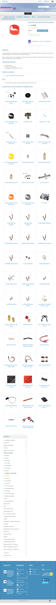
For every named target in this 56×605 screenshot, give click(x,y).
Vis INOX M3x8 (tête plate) (11, 304)
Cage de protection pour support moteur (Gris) (27, 203)
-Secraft (6, 458)
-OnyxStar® (7, 460)
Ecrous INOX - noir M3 (28, 121)
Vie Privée (20, 589)
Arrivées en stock (22, 578)
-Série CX (7, 478)
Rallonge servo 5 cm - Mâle (44, 121)
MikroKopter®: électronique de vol (11, 529)
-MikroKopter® (8, 465)
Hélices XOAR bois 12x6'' (11, 345)
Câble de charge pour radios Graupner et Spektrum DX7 (27, 426)
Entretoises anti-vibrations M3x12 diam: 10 (44, 386)
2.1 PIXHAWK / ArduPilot (9, 440)
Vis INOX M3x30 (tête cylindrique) (28, 223)
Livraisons (33, 571)
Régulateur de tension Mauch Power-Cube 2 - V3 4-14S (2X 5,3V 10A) (10, 573)
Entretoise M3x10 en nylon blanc (28, 162)
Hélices (5, 519)
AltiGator (28, 600)
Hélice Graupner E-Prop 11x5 (11, 426)
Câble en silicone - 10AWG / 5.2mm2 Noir (11, 386)
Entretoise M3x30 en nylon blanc (44, 162)
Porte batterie (44, 203)
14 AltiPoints (41, 41)
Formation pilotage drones (10, 516)
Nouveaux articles (20, 574)
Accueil (39, 1)
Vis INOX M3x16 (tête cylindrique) (11, 243)
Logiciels (6, 524)
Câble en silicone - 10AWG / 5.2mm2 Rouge (28, 386)
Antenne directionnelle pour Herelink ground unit (10, 583)
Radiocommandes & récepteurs (11, 544)
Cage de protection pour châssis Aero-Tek (44, 325)
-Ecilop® (7, 470)
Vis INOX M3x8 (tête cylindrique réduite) (28, 284)
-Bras (6, 498)
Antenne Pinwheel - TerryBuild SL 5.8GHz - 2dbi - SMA (44, 305)
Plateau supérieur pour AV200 (44, 101)
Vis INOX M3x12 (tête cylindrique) (44, 243)
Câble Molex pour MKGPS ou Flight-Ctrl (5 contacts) (27, 345)
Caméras (6, 448)
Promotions (6, 553)
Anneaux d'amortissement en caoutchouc (27, 142)
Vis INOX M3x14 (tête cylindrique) (11, 263)
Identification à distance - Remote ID (12, 521)
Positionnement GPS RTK (9, 541)
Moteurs (5, 536)
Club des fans (7, 503)
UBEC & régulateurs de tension (11, 546)
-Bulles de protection (9, 496)
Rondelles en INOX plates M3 (11, 284)
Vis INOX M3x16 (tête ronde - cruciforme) (28, 305)
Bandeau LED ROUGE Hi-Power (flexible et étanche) (28, 406)
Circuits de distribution (9, 501)
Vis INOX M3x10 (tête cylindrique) (27, 243)
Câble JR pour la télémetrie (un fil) (11, 406)
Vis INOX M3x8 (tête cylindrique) (44, 223)
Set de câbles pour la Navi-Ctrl (44, 365)
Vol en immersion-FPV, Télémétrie (11, 549)
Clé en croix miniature (44, 182)
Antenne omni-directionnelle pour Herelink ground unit (10, 591)
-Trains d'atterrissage (9, 493)
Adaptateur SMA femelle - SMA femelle (11, 325)
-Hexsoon (7, 455)
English (49, 601)
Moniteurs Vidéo (7, 534)
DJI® (5, 506)
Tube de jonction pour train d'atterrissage (11, 142)
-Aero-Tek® (7, 463)
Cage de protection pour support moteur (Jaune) (11, 163)
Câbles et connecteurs (9, 450)
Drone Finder (4, 1)
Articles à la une (7, 555)
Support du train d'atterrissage (28, 182)
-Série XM (7, 483)
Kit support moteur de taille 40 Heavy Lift (11, 102)
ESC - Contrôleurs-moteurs (9, 513)
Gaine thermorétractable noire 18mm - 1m (44, 406)
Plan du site (33, 569)
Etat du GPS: (46, 569)
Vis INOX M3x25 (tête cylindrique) (11, 223)
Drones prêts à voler (8, 508)
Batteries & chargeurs (9, 445)
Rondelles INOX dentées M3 (44, 263)
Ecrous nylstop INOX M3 (27, 263)
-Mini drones (7, 491)
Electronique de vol (8, 511)
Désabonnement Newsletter (22, 592)
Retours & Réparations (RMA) (21, 581)
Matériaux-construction (9, 526)
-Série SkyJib (8, 480)
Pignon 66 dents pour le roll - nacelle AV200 (28, 102)
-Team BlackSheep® (9, 488)
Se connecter (46, 1)
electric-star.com (34, 574)
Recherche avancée (20, 570)
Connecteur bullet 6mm (27, 324)
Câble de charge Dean (44, 345)
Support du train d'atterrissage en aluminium (44, 142)
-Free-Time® (8, 468)
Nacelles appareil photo (9, 539)
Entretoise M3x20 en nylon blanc (11, 182)
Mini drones (6, 531)
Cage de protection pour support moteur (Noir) (11, 122)
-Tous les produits (9, 486)
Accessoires (6, 442)
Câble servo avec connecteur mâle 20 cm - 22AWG (27, 365)
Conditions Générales (20, 586)
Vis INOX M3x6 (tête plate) (44, 284)
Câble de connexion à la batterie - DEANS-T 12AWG (11, 365)
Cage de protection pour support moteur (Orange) (11, 203)
